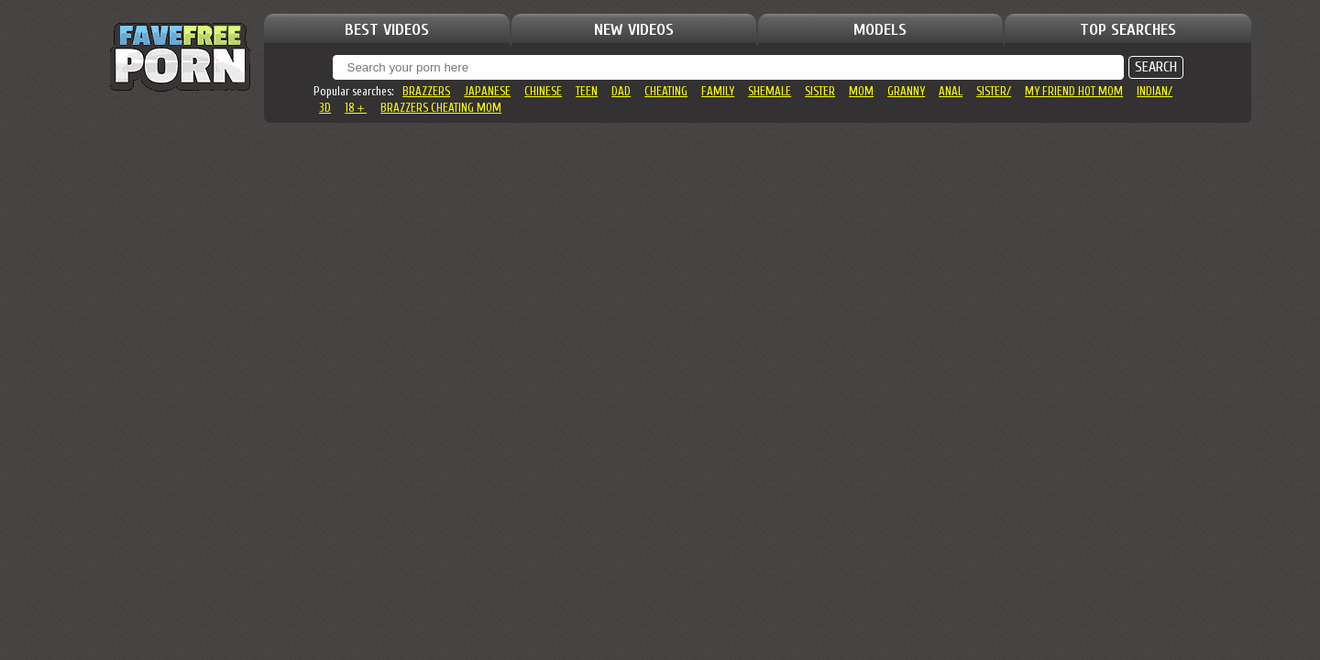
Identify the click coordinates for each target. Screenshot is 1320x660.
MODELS (880, 29)
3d (325, 108)
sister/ (993, 91)
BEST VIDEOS (387, 29)
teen (587, 91)
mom (861, 91)
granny (906, 91)
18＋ (356, 108)
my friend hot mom (1074, 91)
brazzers (426, 91)
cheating (666, 91)
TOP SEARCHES (1128, 29)
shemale (769, 91)
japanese (487, 91)
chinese (543, 91)
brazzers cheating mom (440, 108)
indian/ (1154, 91)
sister (820, 91)
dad (621, 91)
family (717, 91)
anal (950, 91)
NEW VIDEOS (634, 29)
